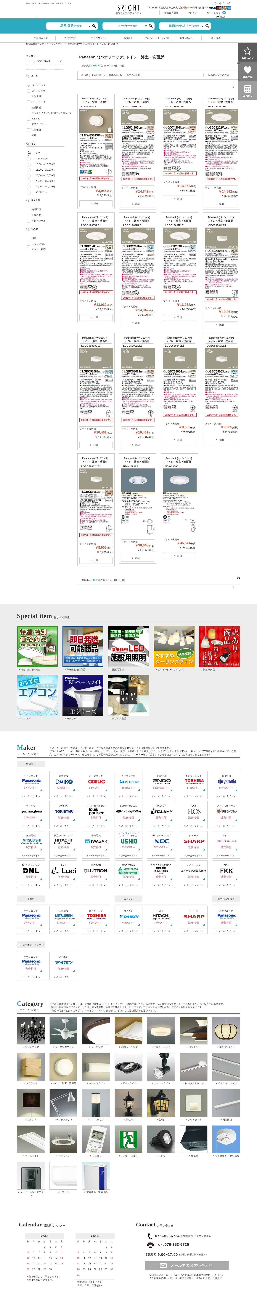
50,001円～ (42, 192)
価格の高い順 (115, 75)
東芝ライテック (40, 124)
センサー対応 (39, 249)
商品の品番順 (133, 75)
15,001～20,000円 (45, 170)
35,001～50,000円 (45, 186)
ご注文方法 (70, 38)
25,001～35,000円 (45, 181)
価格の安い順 (98, 75)
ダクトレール (39, 220)
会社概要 (216, 38)
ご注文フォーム (99, 38)
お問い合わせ (187, 38)
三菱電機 (36, 130)
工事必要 (36, 215)
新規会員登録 (171, 12)
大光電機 (36, 96)
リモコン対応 (39, 243)
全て (38, 153)
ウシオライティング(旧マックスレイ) (51, 113)
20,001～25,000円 (45, 175)
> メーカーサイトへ (31, 796)
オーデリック (39, 102)
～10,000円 (42, 158)
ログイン (192, 12)
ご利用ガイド (41, 38)
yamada (36, 118)
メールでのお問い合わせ (191, 1265)
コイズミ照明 (39, 90)
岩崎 (34, 135)
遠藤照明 (36, 107)
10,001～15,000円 (45, 164)
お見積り (128, 38)
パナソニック (39, 85)
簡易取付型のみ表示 (218, 75)
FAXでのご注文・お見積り (157, 38)
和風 (34, 238)
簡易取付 (36, 209)
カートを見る (214, 13)
